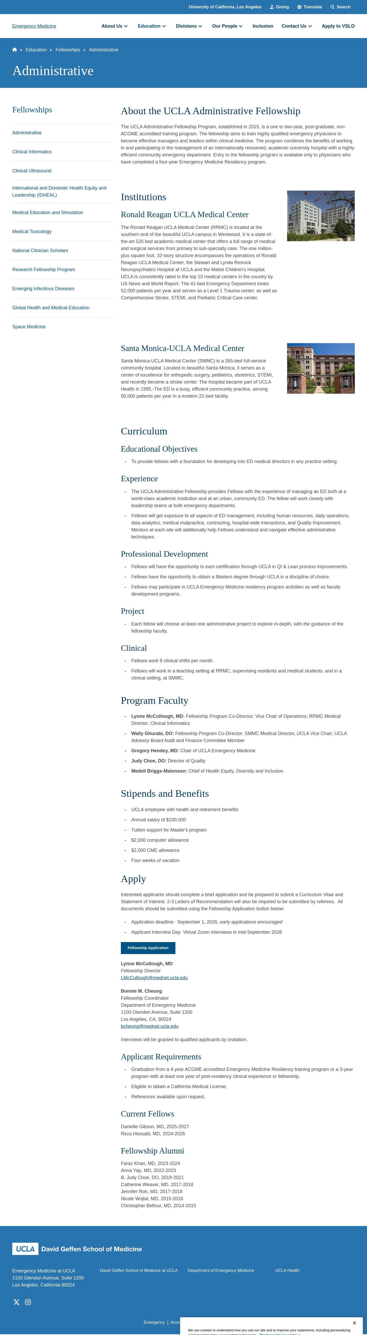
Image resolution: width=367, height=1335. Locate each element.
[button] (309, 7)
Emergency (154, 1323)
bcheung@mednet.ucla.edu (149, 1026)
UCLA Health (287, 1271)
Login (305, 1323)
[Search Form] (340, 7)
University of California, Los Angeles (225, 7)
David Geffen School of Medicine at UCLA (139, 1271)
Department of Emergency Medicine (221, 1271)
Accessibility (181, 1323)
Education (36, 49)
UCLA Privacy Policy (218, 1323)
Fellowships (68, 49)
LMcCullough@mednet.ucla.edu (154, 978)
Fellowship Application (150, 948)
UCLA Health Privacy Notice (269, 1323)
